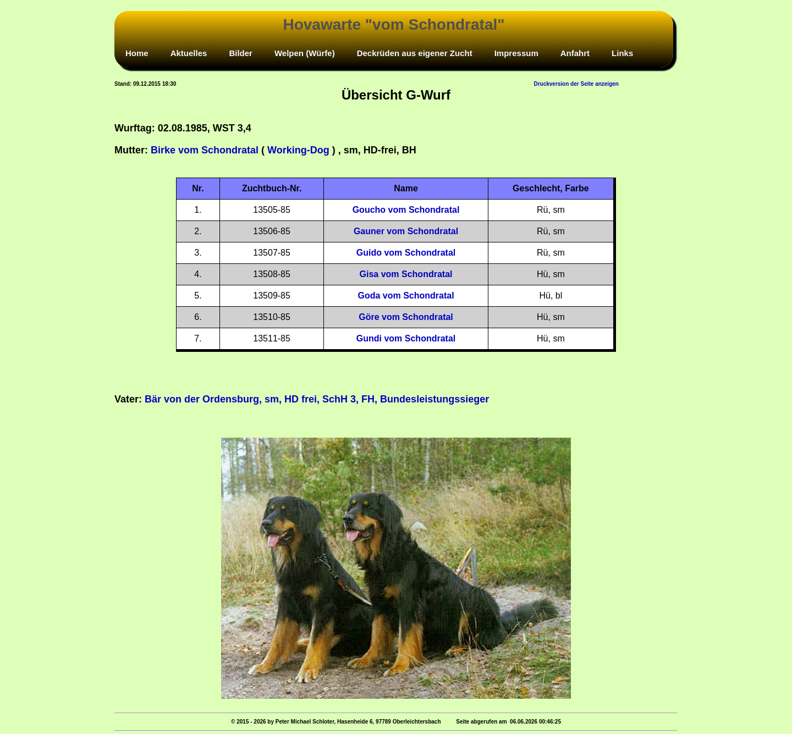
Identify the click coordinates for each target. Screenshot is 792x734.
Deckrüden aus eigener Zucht (414, 53)
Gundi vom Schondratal (405, 338)
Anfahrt (575, 53)
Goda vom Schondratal (406, 295)
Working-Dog (298, 150)
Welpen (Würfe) (304, 53)
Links (622, 53)
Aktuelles (188, 53)
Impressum (516, 53)
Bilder (240, 53)
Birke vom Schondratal (204, 150)
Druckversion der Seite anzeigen (576, 84)
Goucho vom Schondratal (406, 209)
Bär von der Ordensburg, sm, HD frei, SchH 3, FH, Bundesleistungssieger (317, 399)
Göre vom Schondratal (406, 317)
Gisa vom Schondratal (406, 274)
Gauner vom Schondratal (406, 231)
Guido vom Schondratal (405, 252)
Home (136, 53)
